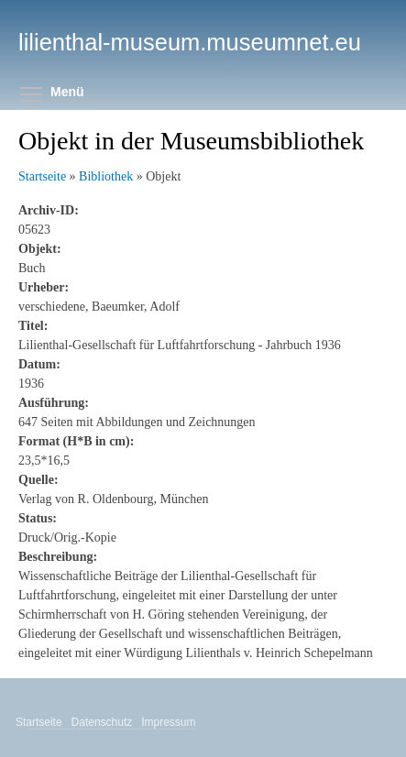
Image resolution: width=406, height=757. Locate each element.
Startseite (42, 176)
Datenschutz (103, 722)
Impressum (169, 722)
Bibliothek (106, 176)
